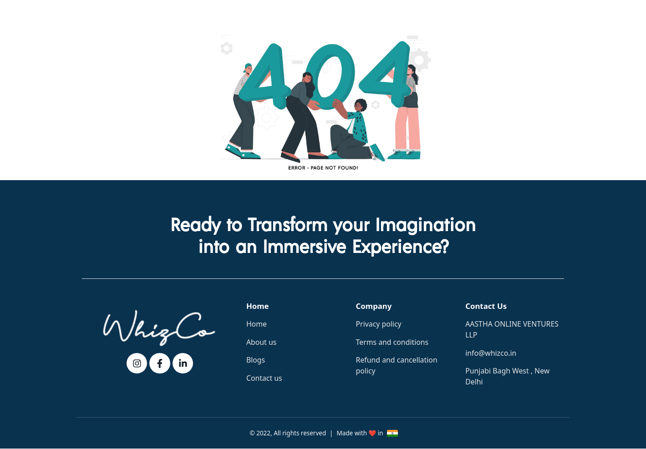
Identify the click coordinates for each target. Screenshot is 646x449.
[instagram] (137, 363)
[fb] (159, 363)
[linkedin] (183, 363)
